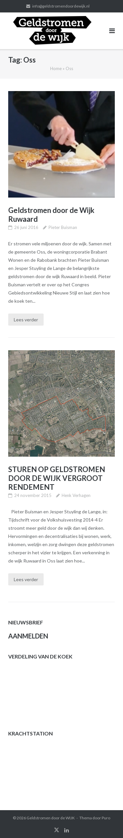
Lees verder (26, 319)
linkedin (66, 830)
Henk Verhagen (76, 495)
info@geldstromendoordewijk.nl (61, 6)
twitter (56, 830)
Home (56, 68)
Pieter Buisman (63, 227)
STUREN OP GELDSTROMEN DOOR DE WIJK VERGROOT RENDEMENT (56, 478)
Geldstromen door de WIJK (51, 817)
